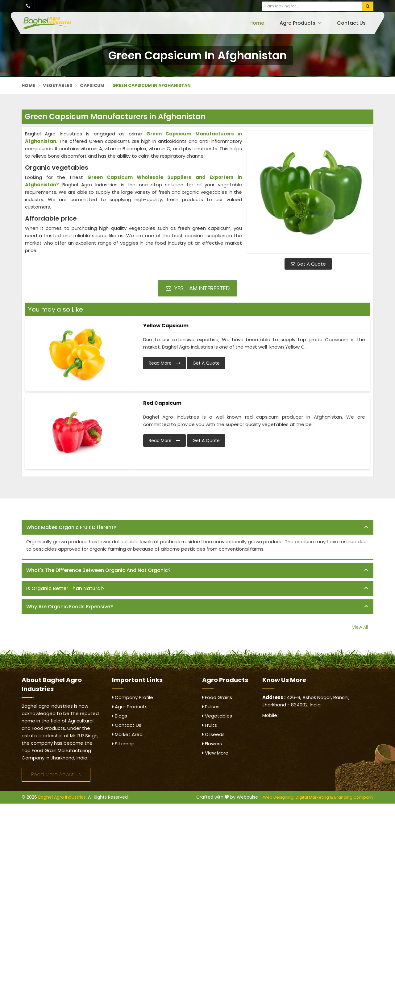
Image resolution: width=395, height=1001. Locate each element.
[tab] (197, 527)
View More (215, 753)
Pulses (210, 706)
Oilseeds (213, 734)
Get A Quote (308, 264)
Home (256, 23)
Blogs (119, 716)
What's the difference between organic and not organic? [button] (98, 570)
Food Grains (217, 697)
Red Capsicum (162, 403)
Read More (164, 363)
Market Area (127, 734)
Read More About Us (56, 774)
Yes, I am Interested (198, 288)
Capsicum (92, 85)
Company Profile (132, 697)
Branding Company (353, 797)
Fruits (209, 725)
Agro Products (301, 23)
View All (360, 627)
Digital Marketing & (314, 797)
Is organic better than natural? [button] (65, 588)
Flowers (212, 743)
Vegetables (57, 85)
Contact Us (351, 23)
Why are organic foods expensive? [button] (69, 606)
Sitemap (123, 743)
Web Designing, (278, 797)
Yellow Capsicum (166, 325)
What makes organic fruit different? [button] (71, 527)
